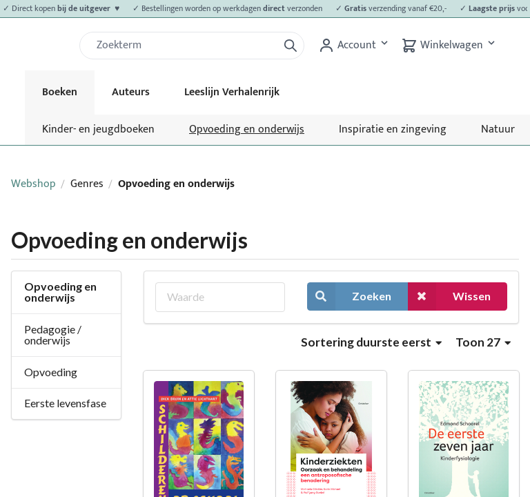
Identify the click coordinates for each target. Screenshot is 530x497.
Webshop (33, 184)
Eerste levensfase (65, 402)
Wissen (449, 296)
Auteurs (131, 92)
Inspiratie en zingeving (392, 129)
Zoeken (349, 296)
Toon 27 (483, 342)
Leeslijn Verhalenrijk (231, 92)
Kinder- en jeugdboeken (98, 129)
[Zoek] (184, 45)
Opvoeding (50, 371)
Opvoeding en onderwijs (246, 129)
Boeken (59, 92)
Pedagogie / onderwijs (52, 334)
